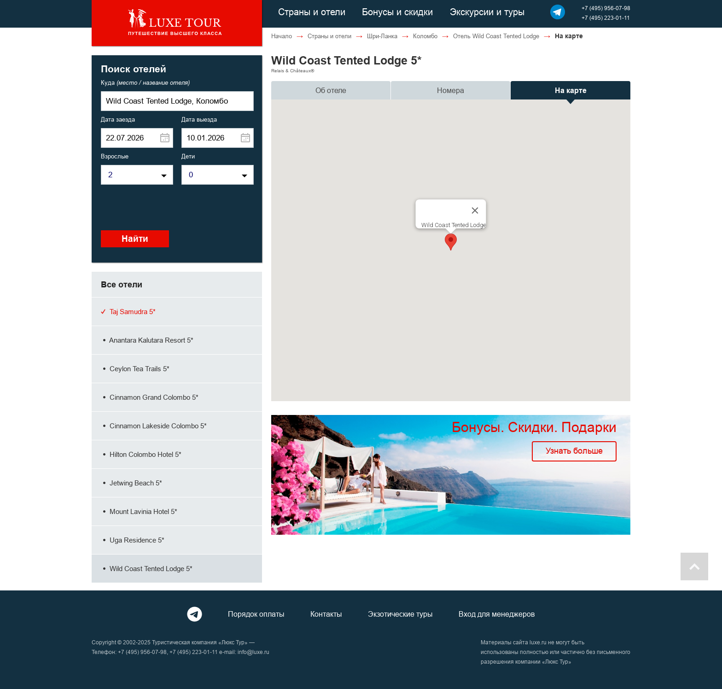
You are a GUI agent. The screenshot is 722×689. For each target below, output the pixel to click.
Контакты (326, 614)
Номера (450, 90)
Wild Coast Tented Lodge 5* (146, 568)
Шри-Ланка (382, 36)
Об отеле (330, 90)
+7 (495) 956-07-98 (606, 8)
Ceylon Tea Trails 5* (135, 369)
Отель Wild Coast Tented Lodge (496, 36)
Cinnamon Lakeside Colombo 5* (154, 426)
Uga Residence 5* (132, 540)
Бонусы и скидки (397, 11)
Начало (281, 36)
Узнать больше (574, 450)
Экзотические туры (400, 614)
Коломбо (425, 36)
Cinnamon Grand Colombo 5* (149, 397)
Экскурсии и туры (487, 11)
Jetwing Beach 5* (131, 483)
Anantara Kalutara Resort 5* (147, 340)
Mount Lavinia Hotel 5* (139, 511)
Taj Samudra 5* (128, 311)
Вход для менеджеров (497, 614)
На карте (571, 90)
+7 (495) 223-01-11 (606, 17)
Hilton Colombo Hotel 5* (141, 454)
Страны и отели (311, 11)
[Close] (475, 210)
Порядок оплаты (256, 614)
